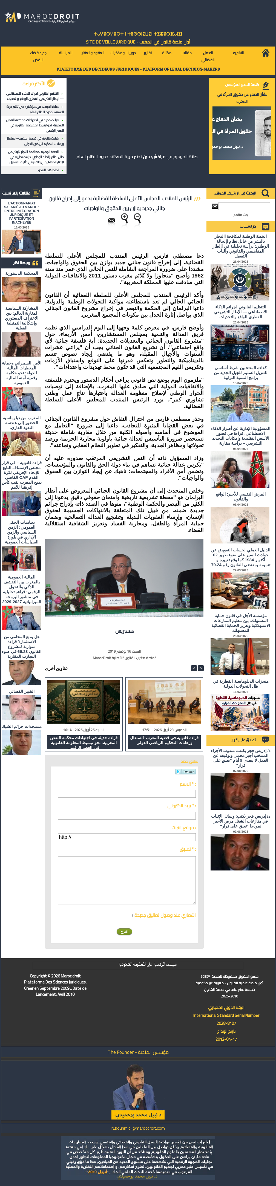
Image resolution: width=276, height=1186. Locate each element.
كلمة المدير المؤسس (242, 84)
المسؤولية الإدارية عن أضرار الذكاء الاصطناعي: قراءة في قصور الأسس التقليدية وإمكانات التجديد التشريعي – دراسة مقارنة (240, 436)
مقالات (186, 52)
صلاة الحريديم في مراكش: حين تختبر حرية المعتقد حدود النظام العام (35, 109)
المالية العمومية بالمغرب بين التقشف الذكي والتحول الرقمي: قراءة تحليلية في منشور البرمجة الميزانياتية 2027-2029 (21, 589)
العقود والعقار (93, 52)
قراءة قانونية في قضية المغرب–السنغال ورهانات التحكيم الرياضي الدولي (35, 141)
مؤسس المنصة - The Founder (138, 1052)
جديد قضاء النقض (38, 56)
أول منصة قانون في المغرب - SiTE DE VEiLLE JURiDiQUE (138, 42)
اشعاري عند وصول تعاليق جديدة (165, 915)
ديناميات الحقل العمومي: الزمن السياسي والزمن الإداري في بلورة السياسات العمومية (21, 532)
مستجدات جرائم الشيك (21, 726)
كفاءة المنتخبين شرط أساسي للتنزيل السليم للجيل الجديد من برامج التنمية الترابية (241, 372)
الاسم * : (188, 784)
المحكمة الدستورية (21, 273)
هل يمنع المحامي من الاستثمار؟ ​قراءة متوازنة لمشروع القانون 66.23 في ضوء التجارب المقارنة (21, 646)
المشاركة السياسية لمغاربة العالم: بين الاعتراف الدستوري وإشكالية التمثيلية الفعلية (21, 318)
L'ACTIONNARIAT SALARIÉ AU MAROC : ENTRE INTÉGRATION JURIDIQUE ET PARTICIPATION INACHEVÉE (21, 212)
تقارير (148, 52)
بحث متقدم (241, 215)
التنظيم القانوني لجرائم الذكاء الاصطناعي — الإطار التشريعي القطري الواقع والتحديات (35, 96)
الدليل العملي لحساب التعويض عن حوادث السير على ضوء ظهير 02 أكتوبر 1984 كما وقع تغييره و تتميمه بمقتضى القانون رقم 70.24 (240, 557)
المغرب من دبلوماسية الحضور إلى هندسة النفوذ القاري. (21, 422)
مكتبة (166, 52)
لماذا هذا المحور (48, 170)
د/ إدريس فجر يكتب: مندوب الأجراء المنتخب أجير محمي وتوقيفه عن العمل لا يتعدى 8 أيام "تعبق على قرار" (241, 758)
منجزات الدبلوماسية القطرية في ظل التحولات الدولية (241, 684)
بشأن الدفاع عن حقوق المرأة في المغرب (242, 98)
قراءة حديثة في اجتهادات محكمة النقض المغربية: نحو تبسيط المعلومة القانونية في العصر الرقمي (35, 125)
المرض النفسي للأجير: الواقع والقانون (241, 496)
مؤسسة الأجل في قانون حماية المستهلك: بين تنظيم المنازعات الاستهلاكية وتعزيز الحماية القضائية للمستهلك (240, 623)
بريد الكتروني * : (181, 805)
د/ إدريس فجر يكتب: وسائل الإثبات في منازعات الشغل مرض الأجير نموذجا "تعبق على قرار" (240, 821)
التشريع (238, 52)
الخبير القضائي (21, 691)
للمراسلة (65, 52)
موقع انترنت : (183, 827)
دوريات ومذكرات (123, 52)
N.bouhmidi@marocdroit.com (138, 1128)
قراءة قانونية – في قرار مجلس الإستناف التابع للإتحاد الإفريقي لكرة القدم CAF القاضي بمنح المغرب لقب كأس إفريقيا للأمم (22, 475)
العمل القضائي (207, 56)
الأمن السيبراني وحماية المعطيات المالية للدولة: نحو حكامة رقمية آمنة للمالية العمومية (21, 373)
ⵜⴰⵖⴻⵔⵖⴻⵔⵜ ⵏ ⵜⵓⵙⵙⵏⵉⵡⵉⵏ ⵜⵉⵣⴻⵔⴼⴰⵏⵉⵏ (138, 34)
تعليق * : (188, 849)
